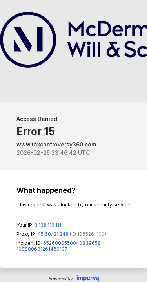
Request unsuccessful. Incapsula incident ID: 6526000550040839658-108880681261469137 (73, 141)
